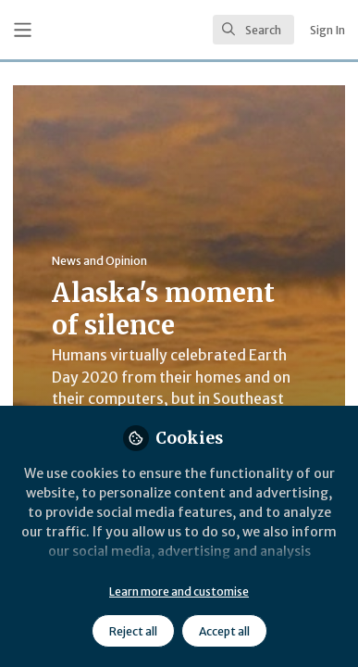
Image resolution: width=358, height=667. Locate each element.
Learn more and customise (179, 591)
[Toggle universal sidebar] (22, 30)
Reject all (133, 631)
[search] (253, 29)
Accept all (224, 631)
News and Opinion (99, 261)
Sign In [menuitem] (327, 30)
